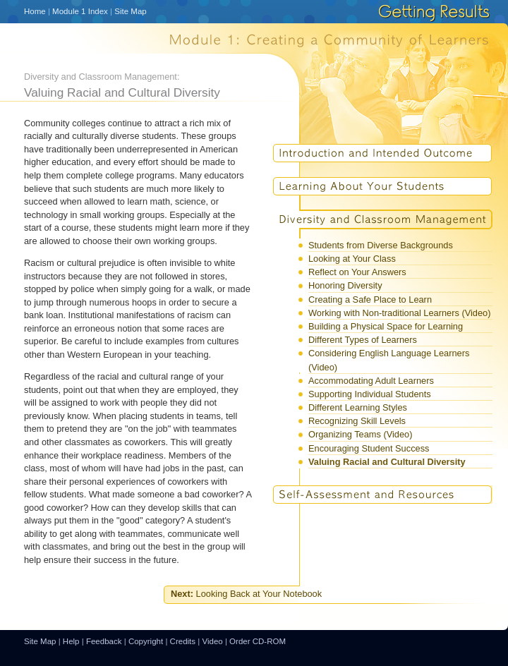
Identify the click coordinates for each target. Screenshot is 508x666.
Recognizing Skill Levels (357, 421)
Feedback (104, 641)
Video (212, 641)
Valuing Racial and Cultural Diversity (387, 461)
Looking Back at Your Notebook (246, 593)
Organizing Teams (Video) (360, 434)
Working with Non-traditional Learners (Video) (399, 313)
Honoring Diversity (345, 285)
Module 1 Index (80, 11)
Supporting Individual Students (369, 394)
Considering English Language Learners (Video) (388, 360)
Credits (182, 641)
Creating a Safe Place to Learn (370, 299)
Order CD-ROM (257, 641)
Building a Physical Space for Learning (385, 326)
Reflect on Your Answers (357, 272)
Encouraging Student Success (368, 448)
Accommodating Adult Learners (371, 380)
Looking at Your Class (352, 258)
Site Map (130, 11)
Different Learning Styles (357, 407)
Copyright (145, 641)
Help (71, 641)
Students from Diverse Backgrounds (380, 245)
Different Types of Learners (362, 339)
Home (35, 11)
